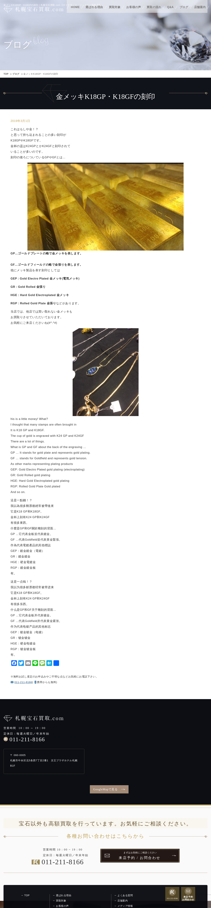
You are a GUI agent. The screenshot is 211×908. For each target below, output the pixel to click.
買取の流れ (154, 11)
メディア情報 (125, 905)
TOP (6, 74)
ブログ (184, 11)
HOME (75, 11)
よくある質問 (125, 895)
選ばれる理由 (94, 11)
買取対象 (114, 11)
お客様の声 (133, 11)
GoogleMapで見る (105, 789)
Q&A (170, 11)
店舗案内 (200, 11)
